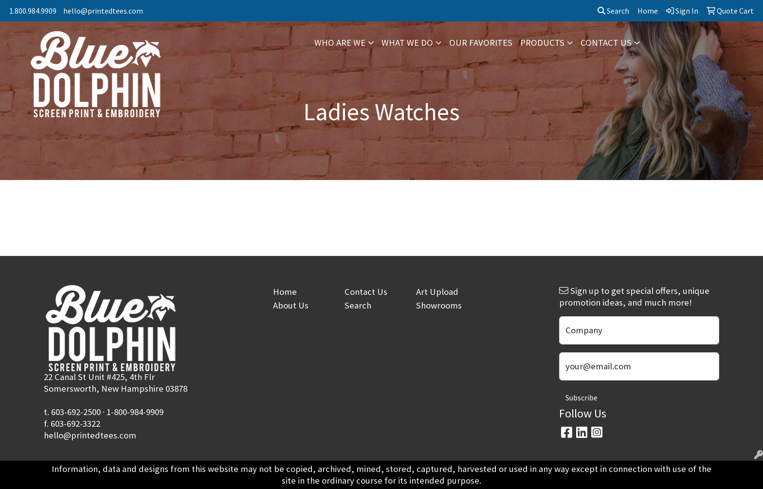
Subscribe (581, 397)
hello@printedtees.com (103, 11)
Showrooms (439, 305)
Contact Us (366, 291)
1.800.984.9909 (32, 11)
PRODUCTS (542, 42)
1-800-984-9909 (135, 411)
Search (613, 11)
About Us (291, 305)
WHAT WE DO (407, 42)
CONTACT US (606, 42)
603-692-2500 (76, 411)
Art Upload (437, 291)
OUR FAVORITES (480, 42)
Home (285, 291)
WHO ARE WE (339, 42)
